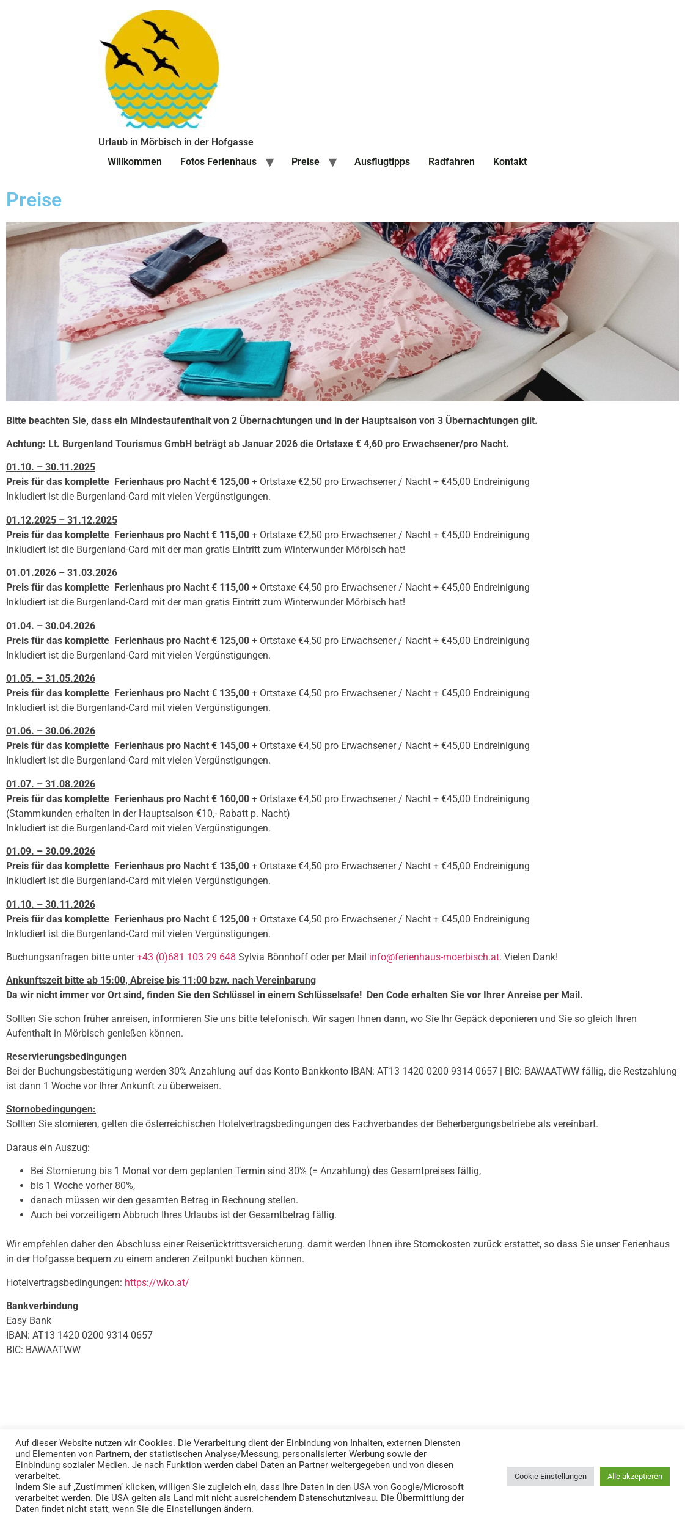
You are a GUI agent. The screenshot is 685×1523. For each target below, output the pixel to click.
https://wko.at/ (157, 1282)
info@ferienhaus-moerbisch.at (434, 957)
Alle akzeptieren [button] (634, 1476)
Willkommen (135, 161)
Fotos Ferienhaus (218, 161)
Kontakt (510, 161)
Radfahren (451, 161)
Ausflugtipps (382, 161)
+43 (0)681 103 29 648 (186, 957)
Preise (305, 161)
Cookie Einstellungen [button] (551, 1476)
